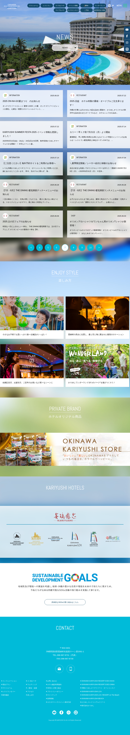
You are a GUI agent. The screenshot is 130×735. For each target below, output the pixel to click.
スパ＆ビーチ (60, 5)
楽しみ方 (30, 695)
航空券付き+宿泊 (99, 10)
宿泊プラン (5, 684)
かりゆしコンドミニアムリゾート (92, 702)
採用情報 (50, 699)
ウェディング (31, 684)
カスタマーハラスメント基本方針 (58, 702)
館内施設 (5, 695)
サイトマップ (51, 695)
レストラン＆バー (8, 691)
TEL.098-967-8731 (65, 655)
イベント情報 (73, 5)
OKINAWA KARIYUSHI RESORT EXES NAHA (97, 681)
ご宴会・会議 (31, 688)
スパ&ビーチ (31, 681)
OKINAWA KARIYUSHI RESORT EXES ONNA (97, 684)
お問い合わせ (51, 681)
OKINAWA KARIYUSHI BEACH (92, 699)
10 (90, 247)
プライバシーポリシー (54, 691)
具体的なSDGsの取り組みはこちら (65, 602)
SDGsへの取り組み (53, 688)
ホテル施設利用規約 (54, 684)
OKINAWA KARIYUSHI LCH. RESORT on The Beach (99, 695)
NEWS (69, 47)
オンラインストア (73, 10)
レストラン (46, 5)
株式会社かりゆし (87, 706)
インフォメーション (9, 681)
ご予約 (86, 10)
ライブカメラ (60, 10)
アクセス (30, 691)
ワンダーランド (100, 5)
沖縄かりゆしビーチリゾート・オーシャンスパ (97, 688)
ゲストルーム (33, 5)
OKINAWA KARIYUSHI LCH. (91, 691)
